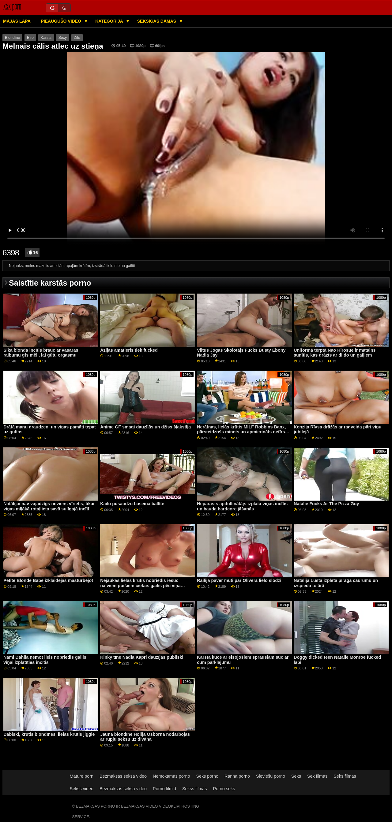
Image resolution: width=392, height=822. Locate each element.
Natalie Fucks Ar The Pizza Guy (326, 503)
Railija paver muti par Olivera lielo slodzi (239, 580)
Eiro (30, 37)
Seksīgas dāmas (157, 21)
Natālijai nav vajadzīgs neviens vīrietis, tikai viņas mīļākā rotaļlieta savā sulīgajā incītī (48, 506)
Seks (296, 776)
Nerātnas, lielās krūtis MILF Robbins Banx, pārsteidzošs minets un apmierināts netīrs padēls (241, 431)
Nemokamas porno (171, 776)
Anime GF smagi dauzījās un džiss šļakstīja (145, 426)
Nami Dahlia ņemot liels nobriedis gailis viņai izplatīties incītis (44, 660)
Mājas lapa (17, 21)
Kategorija (109, 21)
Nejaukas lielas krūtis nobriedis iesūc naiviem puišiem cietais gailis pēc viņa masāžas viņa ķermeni (140, 585)
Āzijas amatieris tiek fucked (129, 350)
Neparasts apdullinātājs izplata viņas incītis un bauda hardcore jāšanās (242, 506)
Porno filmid (164, 788)
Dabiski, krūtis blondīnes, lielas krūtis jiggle (49, 734)
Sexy (62, 37)
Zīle (77, 37)
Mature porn (81, 776)
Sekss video (81, 788)
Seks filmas (345, 776)
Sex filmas (317, 776)
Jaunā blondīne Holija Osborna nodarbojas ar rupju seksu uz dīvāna (145, 737)
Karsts (46, 37)
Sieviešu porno (270, 776)
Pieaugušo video (61, 21)
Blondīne (12, 37)
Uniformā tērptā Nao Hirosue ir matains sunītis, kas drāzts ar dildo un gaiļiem (334, 353)
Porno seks (224, 788)
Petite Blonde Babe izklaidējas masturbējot (48, 580)
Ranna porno (237, 776)
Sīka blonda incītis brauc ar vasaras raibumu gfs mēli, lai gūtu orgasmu (40, 353)
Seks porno (207, 776)
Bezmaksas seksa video (123, 776)
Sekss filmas (194, 788)
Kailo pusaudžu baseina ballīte (132, 503)
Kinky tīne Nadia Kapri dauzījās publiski (141, 657)
